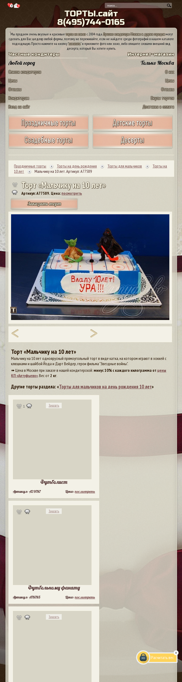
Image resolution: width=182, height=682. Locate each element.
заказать (74, 43)
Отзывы (14, 89)
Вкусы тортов (162, 98)
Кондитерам (18, 98)
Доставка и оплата (158, 107)
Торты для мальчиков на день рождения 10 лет (105, 386)
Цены (12, 80)
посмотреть (71, 193)
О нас (169, 72)
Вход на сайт (19, 107)
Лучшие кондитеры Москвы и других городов (134, 34)
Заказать (54, 405)
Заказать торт (44, 204)
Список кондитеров (24, 72)
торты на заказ (76, 34)
